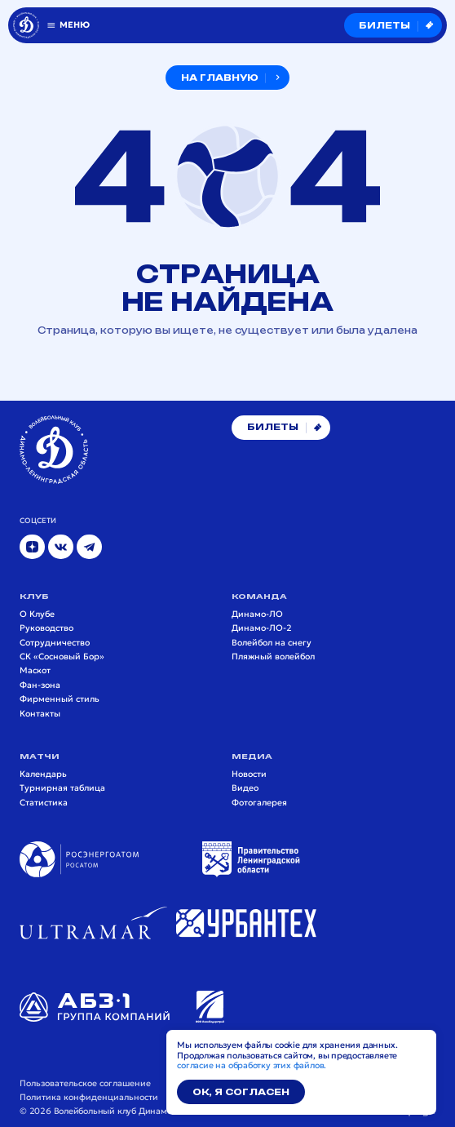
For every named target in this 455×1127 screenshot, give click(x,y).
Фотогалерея (259, 803)
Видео (245, 788)
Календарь (43, 774)
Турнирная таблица (62, 788)
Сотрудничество (55, 643)
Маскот (35, 671)
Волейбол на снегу (271, 643)
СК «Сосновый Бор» (62, 657)
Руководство (46, 628)
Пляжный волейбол (273, 657)
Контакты (40, 714)
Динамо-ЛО (257, 614)
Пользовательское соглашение (85, 1084)
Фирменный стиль (59, 699)
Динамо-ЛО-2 (262, 628)
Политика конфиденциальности (89, 1098)
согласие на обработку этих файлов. (251, 1065)
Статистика (44, 803)
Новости (249, 774)
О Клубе (37, 614)
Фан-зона (40, 685)
